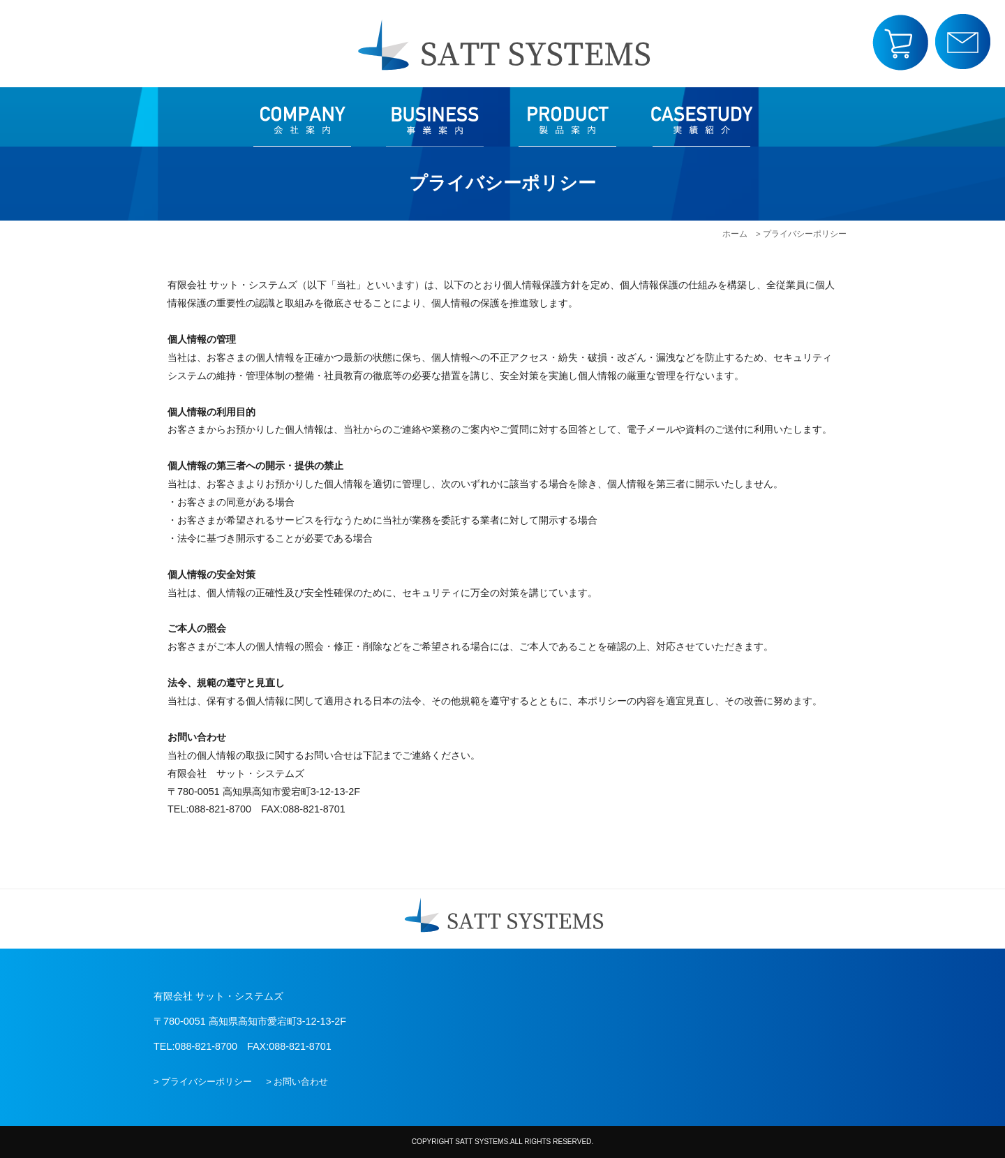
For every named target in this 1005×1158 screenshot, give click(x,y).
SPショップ (900, 42)
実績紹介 (701, 117)
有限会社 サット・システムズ (502, 43)
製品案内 (567, 117)
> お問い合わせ (297, 1081)
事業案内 (435, 117)
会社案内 (302, 117)
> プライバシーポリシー (203, 1081)
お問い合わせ (963, 42)
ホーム (734, 234)
